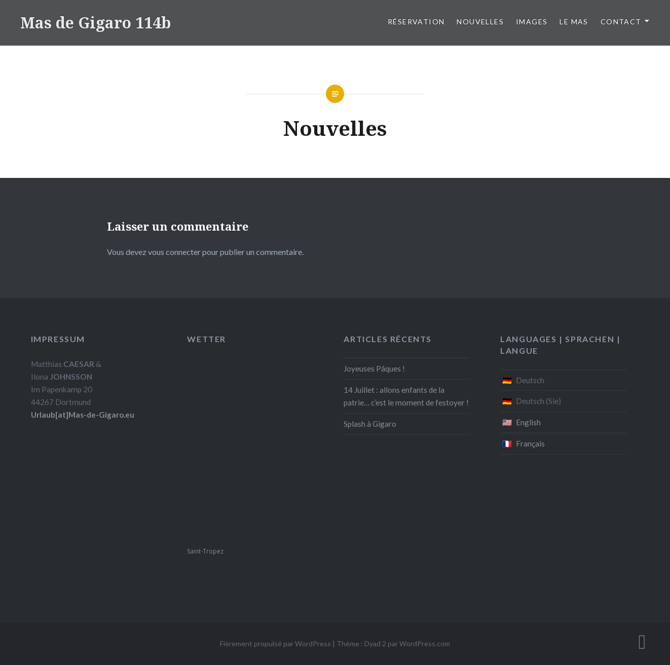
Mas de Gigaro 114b (95, 22)
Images (531, 21)
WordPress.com (424, 643)
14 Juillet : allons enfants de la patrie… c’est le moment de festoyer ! (406, 396)
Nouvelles (480, 21)
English (528, 422)
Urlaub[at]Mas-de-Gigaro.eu (82, 414)
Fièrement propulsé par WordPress (275, 643)
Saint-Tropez (205, 551)
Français (530, 443)
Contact (621, 21)
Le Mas (574, 21)
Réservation (416, 21)
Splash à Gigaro (370, 423)
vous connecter (174, 251)
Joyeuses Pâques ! (374, 368)
